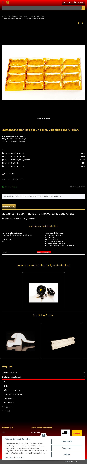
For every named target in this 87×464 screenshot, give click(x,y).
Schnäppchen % (7, 407)
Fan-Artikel (6, 411)
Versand (20, 179)
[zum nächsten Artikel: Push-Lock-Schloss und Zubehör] (83, 22)
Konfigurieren (66, 448)
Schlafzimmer (9, 398)
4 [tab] (44, 118)
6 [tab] (49, 118)
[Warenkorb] (78, 2)
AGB (3, 432)
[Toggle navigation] (3, 1)
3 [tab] (42, 118)
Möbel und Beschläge (18, 139)
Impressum (9, 457)
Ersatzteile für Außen (9, 373)
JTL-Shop (75, 462)
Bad (5, 382)
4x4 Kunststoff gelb (45, 163)
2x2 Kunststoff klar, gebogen (45, 156)
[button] (64, 2)
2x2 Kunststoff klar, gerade (45, 166)
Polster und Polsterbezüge (13, 394)
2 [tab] (40, 118)
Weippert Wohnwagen (43, 252)
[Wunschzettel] (69, 2)
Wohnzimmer (9, 403)
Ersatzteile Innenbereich (11, 377)
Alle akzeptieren (66, 441)
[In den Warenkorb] (3, 29)
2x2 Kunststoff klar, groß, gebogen (45, 160)
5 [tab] (47, 118)
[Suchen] (42, 8)
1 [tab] (38, 118)
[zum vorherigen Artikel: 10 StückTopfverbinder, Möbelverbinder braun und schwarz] (78, 22)
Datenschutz (35, 432)
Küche (6, 386)
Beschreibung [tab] (9, 207)
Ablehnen (66, 454)
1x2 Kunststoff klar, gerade (45, 153)
